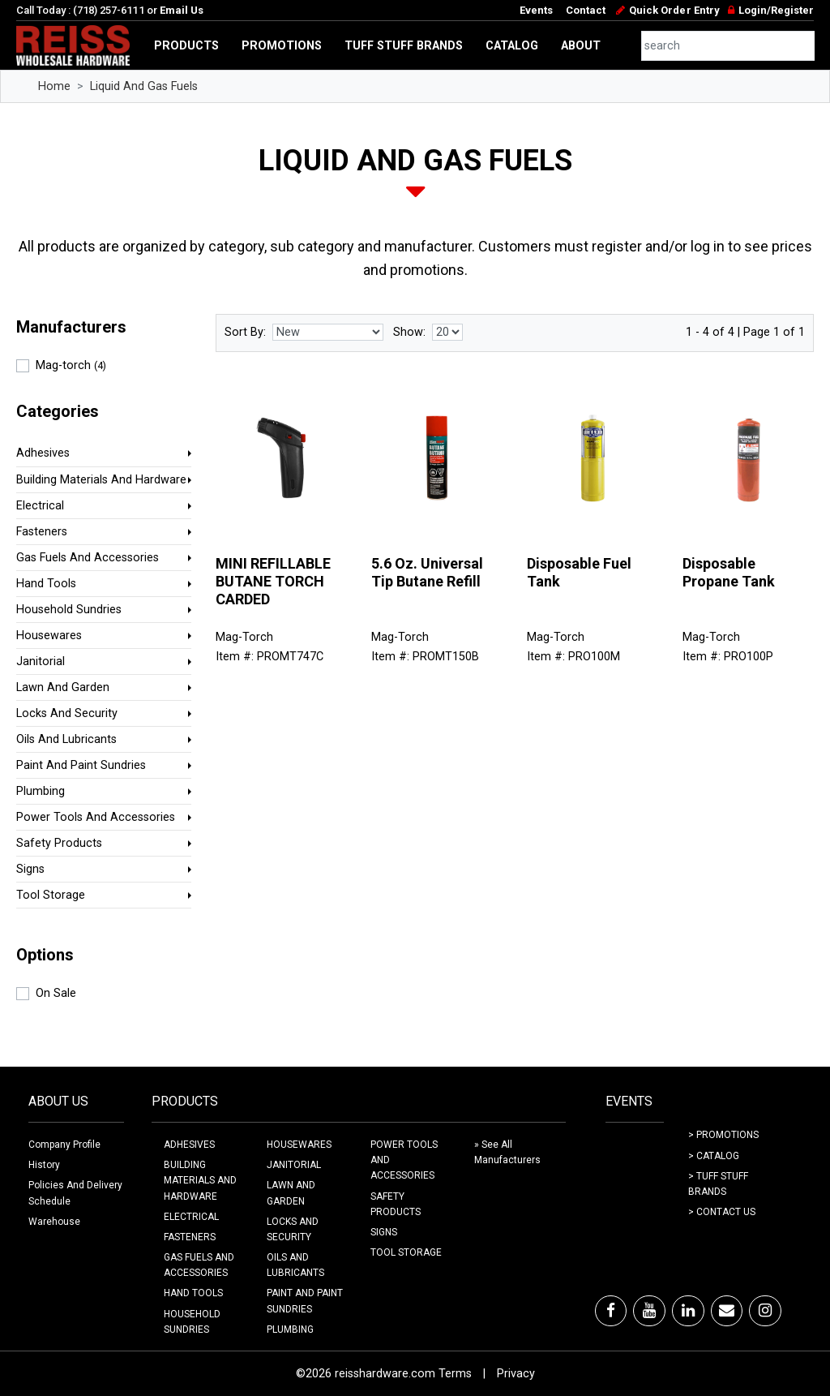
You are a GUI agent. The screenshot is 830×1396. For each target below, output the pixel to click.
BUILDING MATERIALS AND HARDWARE (200, 1180)
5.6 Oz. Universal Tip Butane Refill (427, 572)
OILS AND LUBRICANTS (295, 1265)
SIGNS (383, 1232)
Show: (409, 332)
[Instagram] (765, 1310)
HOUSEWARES (299, 1144)
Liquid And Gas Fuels (144, 86)
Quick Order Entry (674, 10)
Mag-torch (71, 365)
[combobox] (728, 46)
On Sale (56, 993)
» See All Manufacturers (507, 1152)
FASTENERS (190, 1237)
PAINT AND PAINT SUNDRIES (305, 1300)
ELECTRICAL (191, 1216)
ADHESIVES (189, 1144)
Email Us (181, 10)
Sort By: (245, 332)
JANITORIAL (294, 1164)
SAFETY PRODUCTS (395, 1204)
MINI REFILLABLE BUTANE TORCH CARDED (273, 581)
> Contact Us (721, 1212)
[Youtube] (649, 1310)
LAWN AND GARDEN (291, 1192)
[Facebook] (611, 1310)
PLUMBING (290, 1329)
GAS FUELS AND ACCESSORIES (199, 1265)
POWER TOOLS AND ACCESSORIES (404, 1160)
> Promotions (723, 1134)
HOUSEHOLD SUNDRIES (192, 1321)
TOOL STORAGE (406, 1252)
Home (54, 86)
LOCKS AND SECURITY (293, 1229)
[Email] (726, 1310)
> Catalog (713, 1156)
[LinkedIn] (688, 1310)
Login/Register (776, 10)
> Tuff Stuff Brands (718, 1183)
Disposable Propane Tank (728, 572)
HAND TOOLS (193, 1293)
